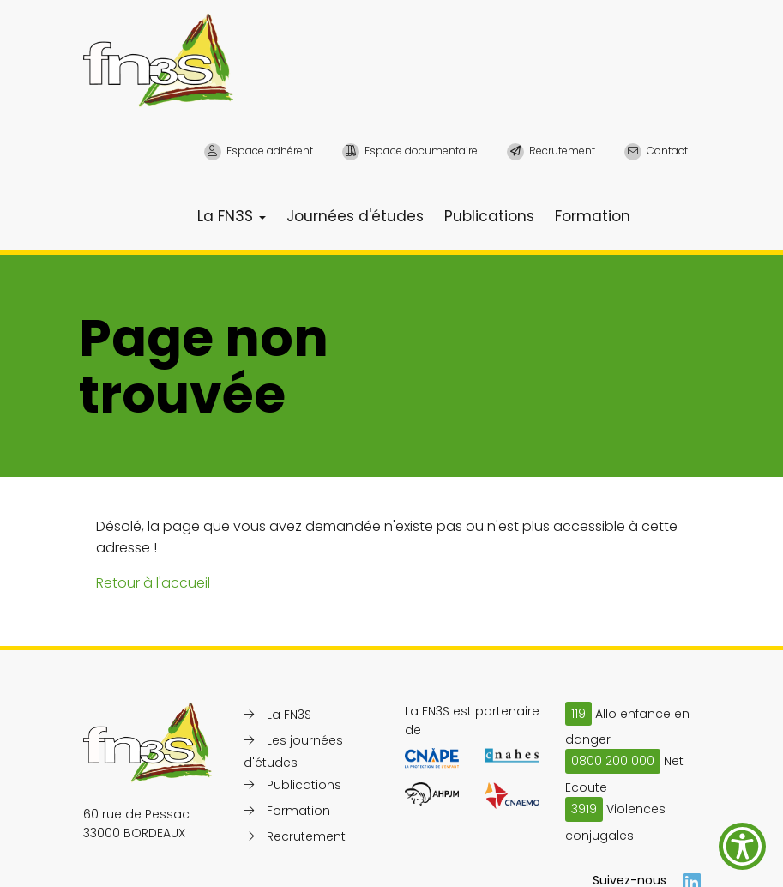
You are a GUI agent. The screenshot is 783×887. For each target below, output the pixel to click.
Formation (592, 216)
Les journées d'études (293, 751)
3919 (584, 809)
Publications (489, 216)
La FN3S (231, 216)
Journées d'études (355, 216)
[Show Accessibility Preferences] (742, 846)
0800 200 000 (612, 760)
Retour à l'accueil (153, 583)
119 (578, 713)
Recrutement (306, 836)
